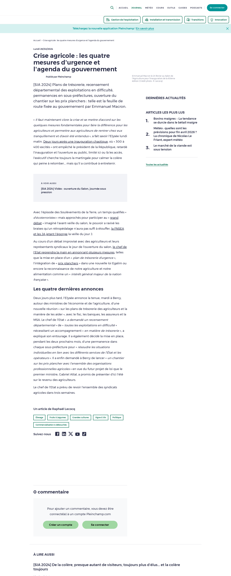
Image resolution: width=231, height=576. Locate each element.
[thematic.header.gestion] (122, 19)
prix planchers (68, 263)
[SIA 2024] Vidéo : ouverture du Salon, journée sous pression (73, 190)
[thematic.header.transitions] (195, 19)
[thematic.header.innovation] (218, 19)
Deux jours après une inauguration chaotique (75, 141)
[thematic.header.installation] (162, 19)
